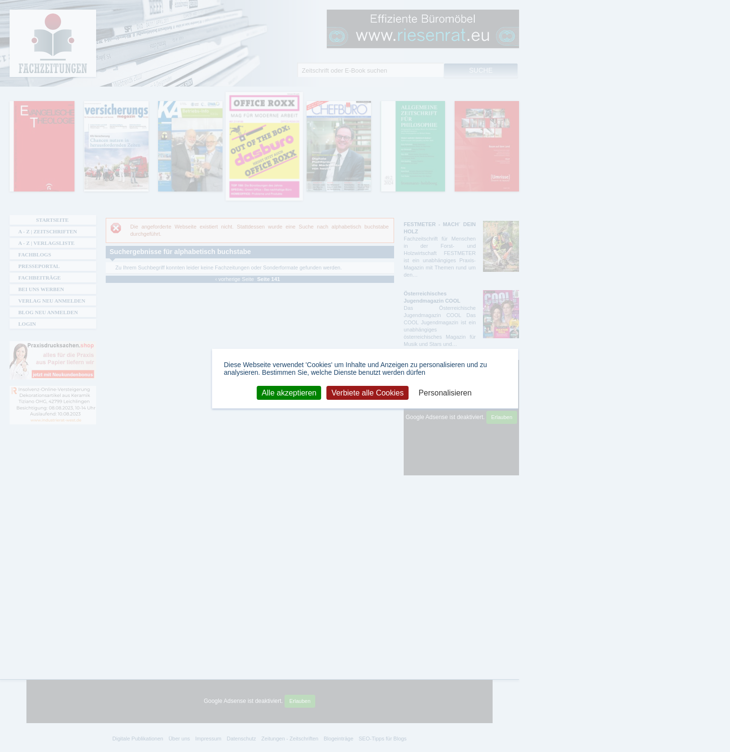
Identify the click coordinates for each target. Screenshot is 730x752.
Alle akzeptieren (289, 392)
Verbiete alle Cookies (368, 392)
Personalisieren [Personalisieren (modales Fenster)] (445, 392)
